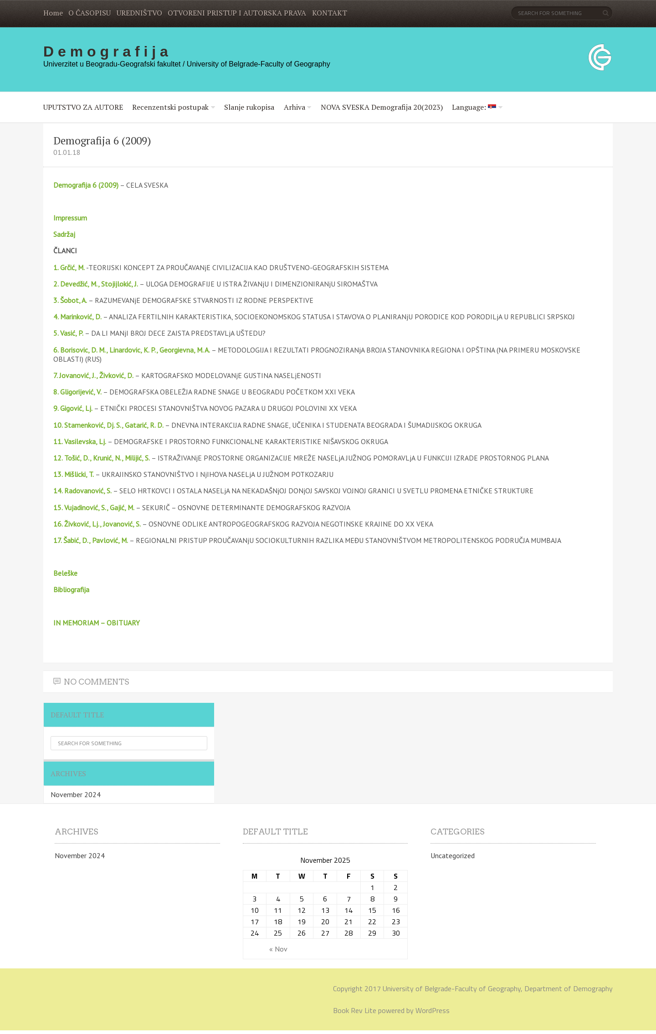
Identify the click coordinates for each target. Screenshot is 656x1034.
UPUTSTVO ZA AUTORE (83, 107)
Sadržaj (64, 234)
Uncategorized (452, 855)
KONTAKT (329, 13)
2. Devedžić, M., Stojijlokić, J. (95, 283)
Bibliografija (71, 589)
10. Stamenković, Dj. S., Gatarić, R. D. (109, 425)
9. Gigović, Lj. (72, 408)
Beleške (65, 573)
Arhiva (294, 107)
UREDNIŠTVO (139, 13)
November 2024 (76, 794)
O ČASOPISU (89, 13)
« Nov (278, 948)
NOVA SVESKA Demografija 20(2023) (382, 107)
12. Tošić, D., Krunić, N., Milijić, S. (101, 457)
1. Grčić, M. (69, 267)
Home (53, 13)
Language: (474, 107)
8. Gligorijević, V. (77, 391)
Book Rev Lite (354, 1010)
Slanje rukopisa (249, 107)
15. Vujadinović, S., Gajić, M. (93, 507)
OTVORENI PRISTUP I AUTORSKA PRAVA (237, 13)
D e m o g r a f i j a (105, 51)
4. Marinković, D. (77, 316)
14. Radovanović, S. (82, 490)
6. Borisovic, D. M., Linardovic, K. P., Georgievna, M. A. (131, 349)
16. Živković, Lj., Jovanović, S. (97, 523)
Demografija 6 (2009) (85, 184)
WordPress (432, 1010)
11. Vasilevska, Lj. (79, 441)
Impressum (70, 217)
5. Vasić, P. (68, 333)
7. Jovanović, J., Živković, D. (93, 375)
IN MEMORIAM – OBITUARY (96, 622)
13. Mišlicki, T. (73, 474)
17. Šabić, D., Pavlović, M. (90, 540)
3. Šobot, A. (70, 300)
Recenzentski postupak (170, 107)
